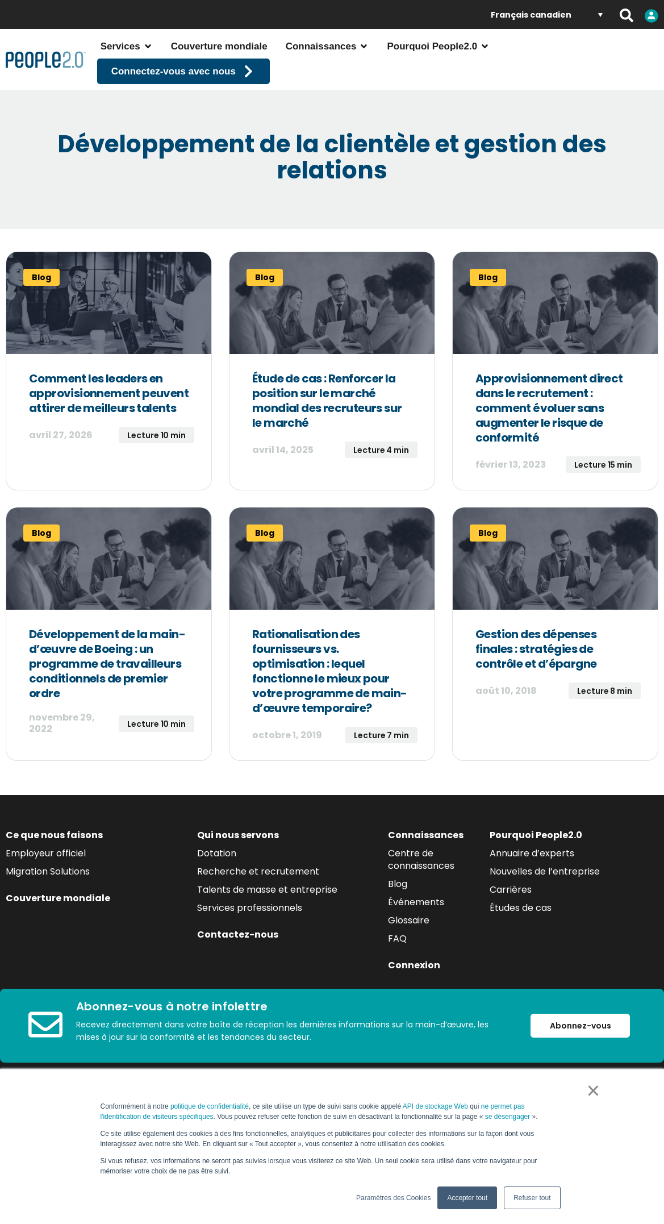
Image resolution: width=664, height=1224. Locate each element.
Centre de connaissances (421, 893)
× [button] (593, 1090)
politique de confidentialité (209, 1106)
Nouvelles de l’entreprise (545, 904)
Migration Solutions (48, 904)
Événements (416, 935)
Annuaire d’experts (532, 886)
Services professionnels (249, 941)
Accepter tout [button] (467, 1198)
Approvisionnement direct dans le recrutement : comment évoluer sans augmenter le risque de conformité (549, 441)
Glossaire (408, 953)
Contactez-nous (237, 968)
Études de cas (521, 941)
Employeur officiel (46, 886)
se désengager (508, 1117)
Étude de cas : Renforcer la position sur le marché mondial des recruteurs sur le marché (327, 434)
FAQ (397, 972)
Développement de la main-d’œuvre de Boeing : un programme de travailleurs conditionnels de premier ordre (107, 697)
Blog (397, 917)
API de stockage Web (435, 1106)
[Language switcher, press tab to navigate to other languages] (546, 14)
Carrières (511, 923)
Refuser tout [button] (531, 1198)
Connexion (414, 998)
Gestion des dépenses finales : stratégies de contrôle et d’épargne (535, 682)
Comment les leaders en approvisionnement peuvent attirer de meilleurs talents (109, 426)
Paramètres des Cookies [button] (393, 1198)
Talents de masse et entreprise (267, 923)
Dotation (216, 886)
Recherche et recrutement (258, 904)
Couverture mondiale (58, 931)
